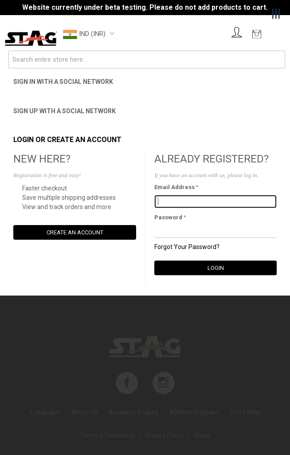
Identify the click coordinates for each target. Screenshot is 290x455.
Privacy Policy (164, 436)
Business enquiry (133, 414)
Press (202, 436)
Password (168, 217)
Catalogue (45, 414)
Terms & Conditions (107, 436)
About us (84, 414)
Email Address (174, 187)
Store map (245, 414)
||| (276, 13)
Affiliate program (194, 414)
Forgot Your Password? (186, 246)
